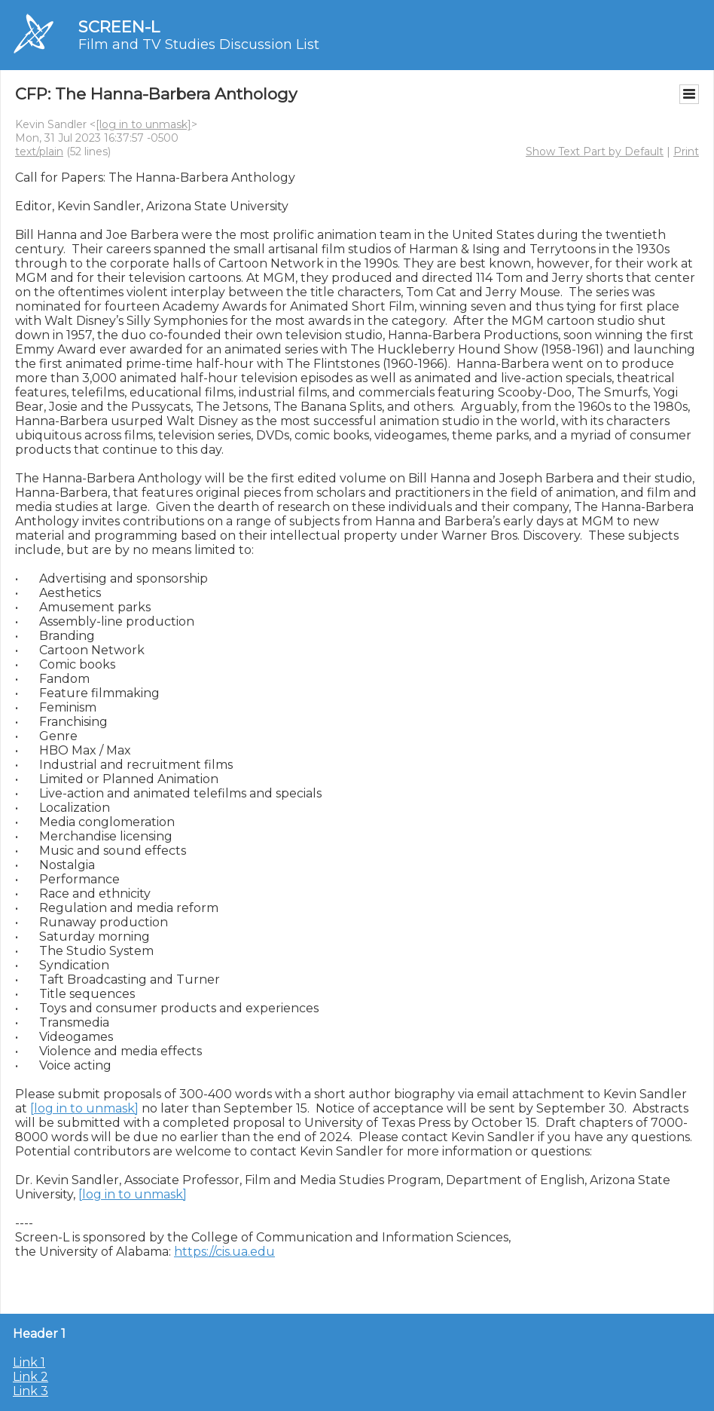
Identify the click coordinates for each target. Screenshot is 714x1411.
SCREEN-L (119, 26)
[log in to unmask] (143, 124)
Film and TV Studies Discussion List (198, 44)
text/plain (39, 151)
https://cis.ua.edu (224, 1251)
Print (686, 151)
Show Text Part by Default (595, 151)
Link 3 (30, 1391)
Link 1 (29, 1362)
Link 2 (30, 1377)
